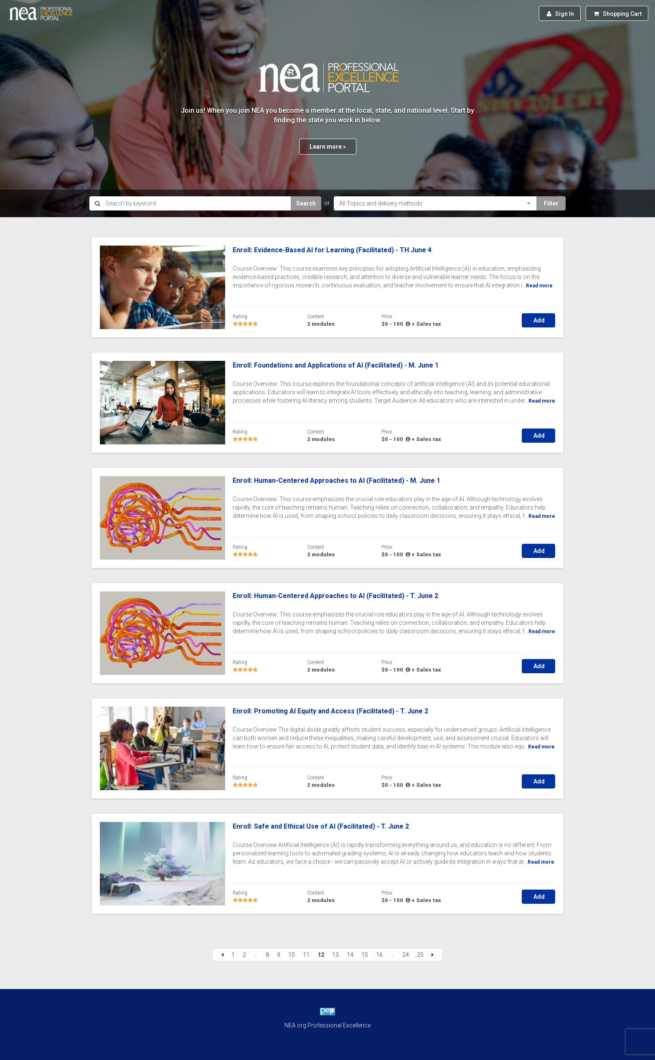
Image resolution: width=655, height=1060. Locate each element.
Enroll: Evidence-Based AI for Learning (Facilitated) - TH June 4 (332, 250)
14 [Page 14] (350, 954)
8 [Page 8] (267, 954)
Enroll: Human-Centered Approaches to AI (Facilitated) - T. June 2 (335, 596)
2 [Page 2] (244, 954)
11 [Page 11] (306, 954)
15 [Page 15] (364, 954)
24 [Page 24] (405, 954)
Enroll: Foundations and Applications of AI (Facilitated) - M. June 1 (336, 365)
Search (306, 203)
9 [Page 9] (278, 954)
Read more (539, 286)
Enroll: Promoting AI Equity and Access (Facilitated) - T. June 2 (330, 711)
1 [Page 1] (233, 954)
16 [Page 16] (379, 954)
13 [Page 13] (335, 954)
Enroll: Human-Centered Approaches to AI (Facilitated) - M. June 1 (336, 480)
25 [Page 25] (420, 954)
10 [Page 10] (291, 954)
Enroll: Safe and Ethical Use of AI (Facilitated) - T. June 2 (321, 826)
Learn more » (328, 146)
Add (538, 320)
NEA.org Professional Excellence (327, 1025)
